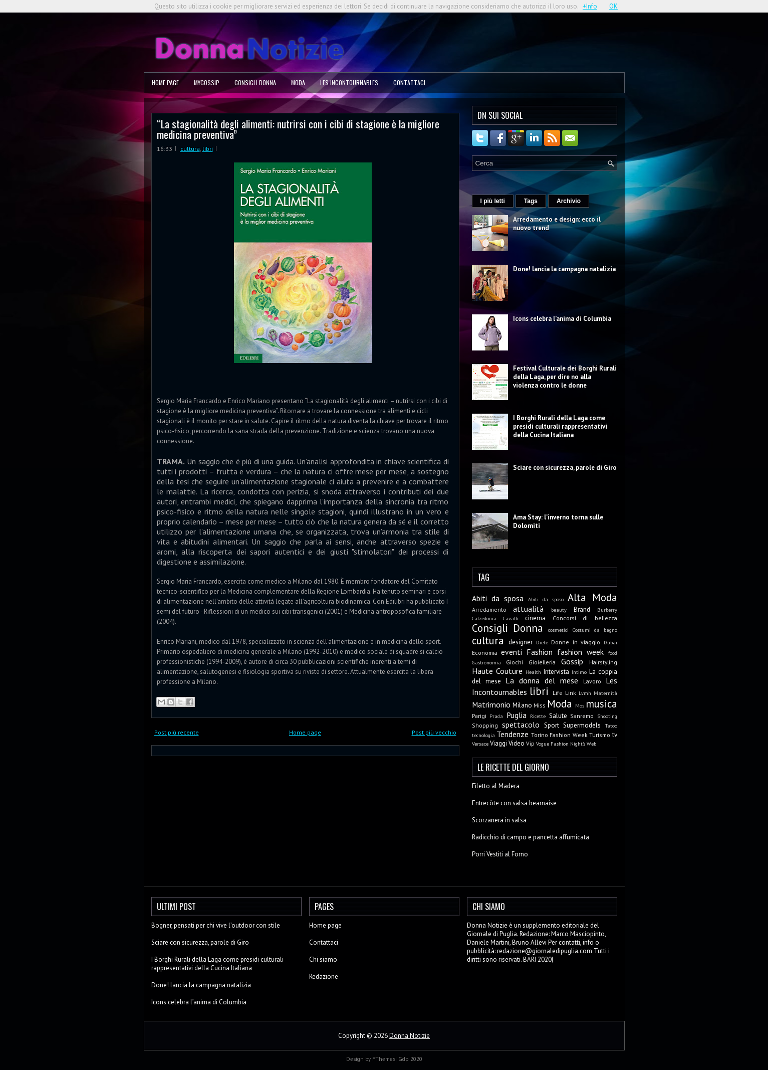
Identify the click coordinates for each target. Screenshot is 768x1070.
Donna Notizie (409, 1035)
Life (558, 692)
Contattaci (409, 82)
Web (591, 743)
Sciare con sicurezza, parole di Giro (565, 467)
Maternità (605, 692)
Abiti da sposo (546, 599)
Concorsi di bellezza (585, 618)
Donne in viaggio (575, 642)
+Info (590, 6)
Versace (480, 743)
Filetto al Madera (496, 786)
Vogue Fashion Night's (560, 743)
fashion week (580, 652)
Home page (165, 82)
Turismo (599, 735)
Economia (484, 652)
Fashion (540, 652)
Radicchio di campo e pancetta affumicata (530, 837)
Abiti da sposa (498, 598)
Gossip (572, 661)
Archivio (569, 201)
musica (601, 703)
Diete (542, 642)
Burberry (607, 609)
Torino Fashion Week (559, 735)
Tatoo (611, 725)
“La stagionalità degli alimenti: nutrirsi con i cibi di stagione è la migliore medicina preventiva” (298, 128)
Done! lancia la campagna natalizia (564, 269)
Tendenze (512, 734)
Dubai (610, 642)
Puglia (516, 715)
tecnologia (483, 735)
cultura (190, 148)
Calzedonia (484, 618)
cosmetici (558, 629)
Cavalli (511, 618)
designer (520, 642)
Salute (558, 715)
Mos (579, 705)
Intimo (579, 671)
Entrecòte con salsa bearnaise (514, 803)
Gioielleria (542, 662)
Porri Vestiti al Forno (500, 854)
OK (613, 6)
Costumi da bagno (595, 629)
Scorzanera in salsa (499, 820)
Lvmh (585, 692)
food (612, 652)
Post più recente (176, 732)
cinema (535, 618)
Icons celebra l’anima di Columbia (562, 318)
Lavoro (592, 681)
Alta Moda (592, 597)
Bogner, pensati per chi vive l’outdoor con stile (215, 925)
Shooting (607, 716)
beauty (559, 609)
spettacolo (521, 725)
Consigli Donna (255, 82)
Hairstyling (603, 662)
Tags (531, 201)
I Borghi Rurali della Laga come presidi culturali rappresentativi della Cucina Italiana (560, 426)
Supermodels (582, 725)
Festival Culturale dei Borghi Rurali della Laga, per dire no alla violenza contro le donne (565, 377)
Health (533, 671)
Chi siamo (323, 959)
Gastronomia (486, 662)
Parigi (479, 716)
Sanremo (582, 716)
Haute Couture (497, 671)
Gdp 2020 (410, 1058)
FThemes (383, 1058)
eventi (511, 652)
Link (570, 692)
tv (614, 735)
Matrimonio (491, 704)
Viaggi (498, 743)
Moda (298, 82)
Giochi (514, 662)
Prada (496, 716)
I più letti (492, 201)
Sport (551, 725)
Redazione (323, 976)
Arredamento (489, 609)
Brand (582, 609)
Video (516, 743)
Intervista (556, 671)
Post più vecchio (434, 732)
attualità (528, 609)
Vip (530, 743)
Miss (540, 705)
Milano (522, 705)
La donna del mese (541, 680)
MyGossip (206, 82)
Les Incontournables (349, 82)
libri (207, 148)
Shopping (485, 725)
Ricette (538, 716)
